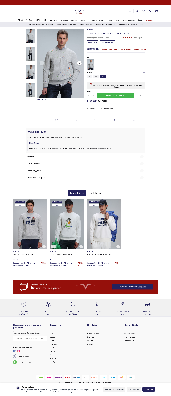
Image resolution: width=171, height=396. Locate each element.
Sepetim (90, 330)
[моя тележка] (156, 10)
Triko (51, 333)
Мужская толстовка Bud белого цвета (99, 254)
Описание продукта (85, 132)
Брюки (83, 20)
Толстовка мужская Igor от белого (61, 254)
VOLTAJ (29, 20)
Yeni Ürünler (91, 340)
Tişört (52, 340)
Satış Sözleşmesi (129, 333)
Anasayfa (90, 344)
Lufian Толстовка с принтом (105, 24)
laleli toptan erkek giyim (72, 148)
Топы (117, 20)
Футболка (53, 20)
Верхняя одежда (128, 20)
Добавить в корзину (115, 95)
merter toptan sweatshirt (105, 148)
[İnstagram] (18, 351)
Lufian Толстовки (86, 24)
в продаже (149, 20)
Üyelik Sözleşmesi (130, 337)
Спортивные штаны (96, 20)
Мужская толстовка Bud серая (23, 254)
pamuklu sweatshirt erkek (89, 148)
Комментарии (85, 163)
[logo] (79, 11)
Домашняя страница (36, 24)
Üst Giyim (53, 362)
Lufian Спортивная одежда (66, 24)
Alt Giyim (53, 358)
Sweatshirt (53, 337)
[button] (42, 63)
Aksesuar (53, 355)
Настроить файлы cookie (114, 389)
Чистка (109, 20)
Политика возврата (85, 177)
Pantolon (53, 330)
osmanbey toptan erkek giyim (55, 148)
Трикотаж (74, 20)
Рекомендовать (92, 108)
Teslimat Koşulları (129, 340)
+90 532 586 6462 (25, 356)
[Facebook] (14, 351)
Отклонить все (133, 389)
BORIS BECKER (41, 20)
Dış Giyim (53, 351)
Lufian (50, 24)
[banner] (85, 287)
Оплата (85, 156)
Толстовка (64, 20)
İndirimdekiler (91, 337)
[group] (60, 63)
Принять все (148, 389)
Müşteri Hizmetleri (93, 333)
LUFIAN (20, 20)
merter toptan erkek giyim (37, 148)
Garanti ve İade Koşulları (131, 330)
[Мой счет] (149, 10)
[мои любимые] (143, 10)
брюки (140, 20)
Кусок (89, 92)
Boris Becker (54, 344)
